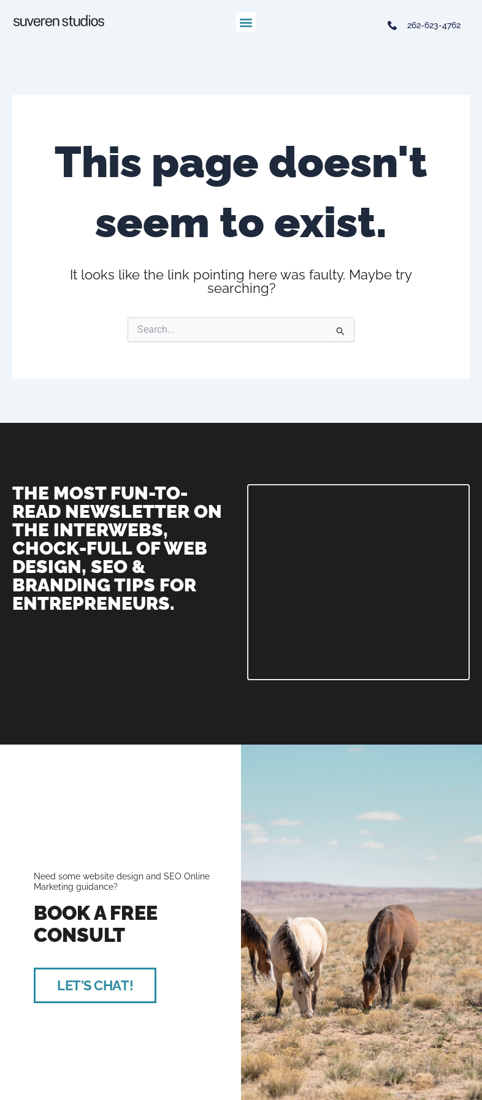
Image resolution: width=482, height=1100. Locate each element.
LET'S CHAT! (95, 985)
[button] (246, 22)
